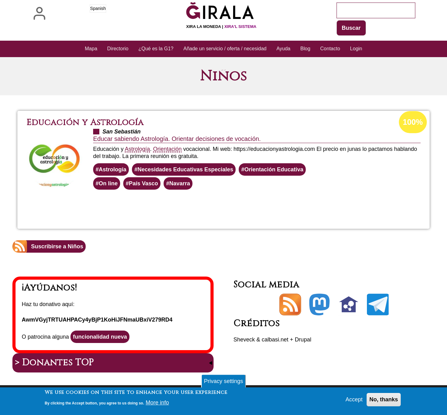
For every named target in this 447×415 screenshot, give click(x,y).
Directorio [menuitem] (117, 48)
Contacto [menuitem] (330, 48)
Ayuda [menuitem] (283, 48)
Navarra (179, 183)
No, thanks (383, 400)
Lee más (230, 206)
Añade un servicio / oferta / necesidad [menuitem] (225, 48)
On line (108, 183)
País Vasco (143, 183)
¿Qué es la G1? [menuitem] (156, 48)
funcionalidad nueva (100, 337)
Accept (354, 400)
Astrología (137, 149)
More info (157, 403)
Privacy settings (223, 382)
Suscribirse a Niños (57, 246)
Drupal (303, 339)
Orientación (167, 149)
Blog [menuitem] (305, 48)
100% (413, 122)
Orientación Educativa (273, 169)
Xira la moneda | (221, 26)
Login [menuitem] (356, 48)
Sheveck (244, 339)
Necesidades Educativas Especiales (185, 169)
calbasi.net (275, 339)
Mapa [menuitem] (91, 48)
